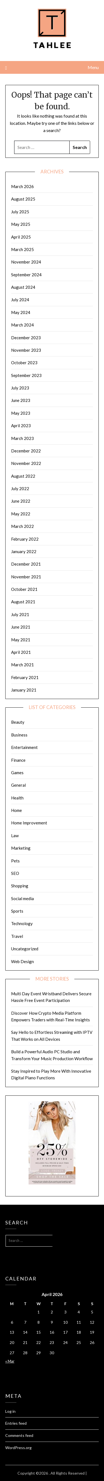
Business (19, 734)
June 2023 (20, 400)
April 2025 (21, 236)
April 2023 (21, 425)
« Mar (9, 1361)
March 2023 (22, 438)
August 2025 (23, 198)
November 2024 (26, 261)
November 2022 (26, 463)
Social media (22, 898)
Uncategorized (24, 948)
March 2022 (22, 526)
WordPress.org (18, 1447)
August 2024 (23, 287)
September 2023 (26, 375)
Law (15, 835)
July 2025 (20, 211)
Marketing (21, 847)
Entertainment (24, 747)
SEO (15, 873)
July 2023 (20, 387)
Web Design (22, 961)
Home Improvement (29, 822)
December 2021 (26, 563)
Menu (93, 67)
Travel (17, 936)
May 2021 (20, 639)
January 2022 (23, 551)
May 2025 (20, 224)
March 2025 (22, 249)
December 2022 (26, 450)
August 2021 (23, 601)
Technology (22, 923)
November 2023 (26, 350)
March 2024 (22, 324)
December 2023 (26, 337)
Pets (15, 860)
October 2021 (24, 589)
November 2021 (26, 576)
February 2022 (25, 538)
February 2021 (25, 677)
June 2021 (20, 626)
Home (16, 810)
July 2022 (20, 488)
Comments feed (19, 1435)
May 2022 (20, 513)
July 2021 (20, 614)
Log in (10, 1411)
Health (17, 797)
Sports (17, 910)
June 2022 (20, 500)
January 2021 (23, 689)
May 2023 (20, 413)
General (18, 785)
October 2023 (24, 362)
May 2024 (20, 312)
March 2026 (22, 186)
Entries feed (16, 1423)
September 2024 (26, 274)
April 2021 (21, 652)
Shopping (19, 885)
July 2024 (20, 299)
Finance (18, 760)
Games (17, 772)
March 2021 (22, 664)
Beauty (17, 722)
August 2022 (23, 476)
